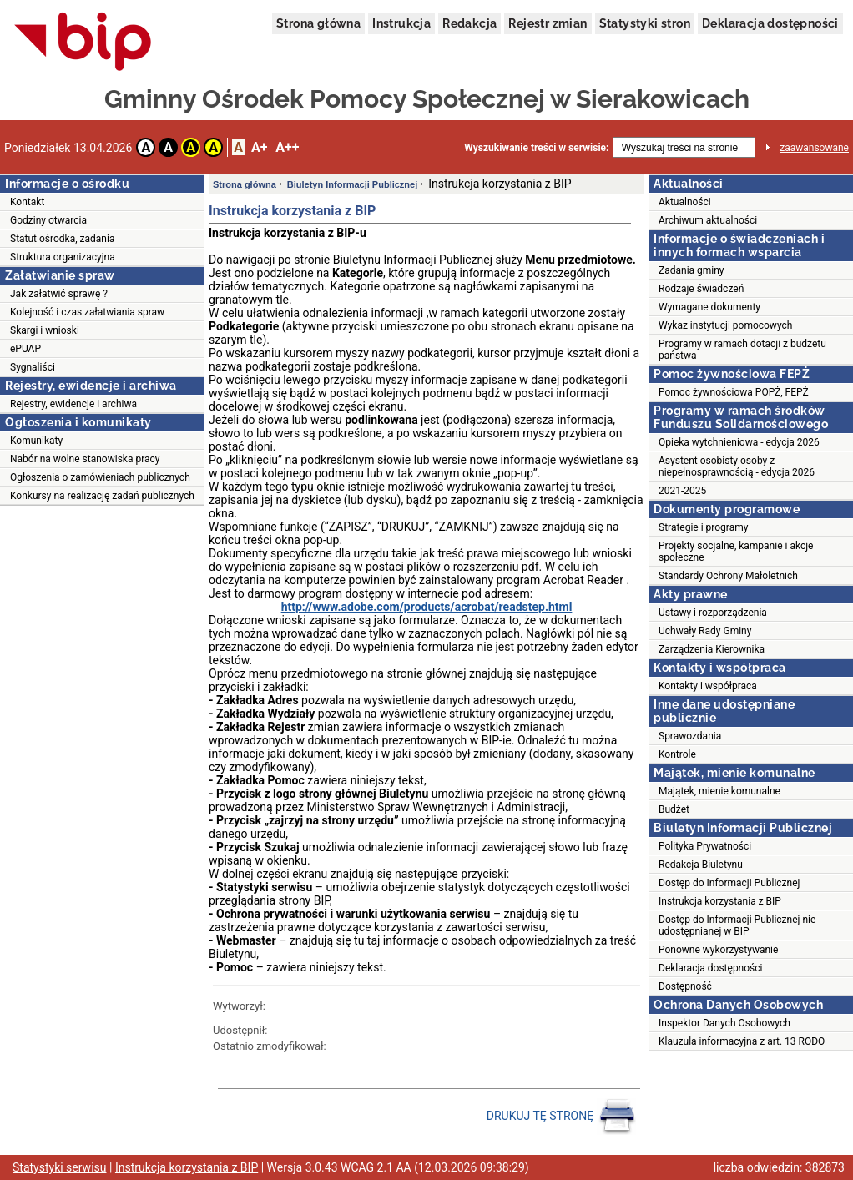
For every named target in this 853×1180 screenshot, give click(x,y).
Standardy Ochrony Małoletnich (728, 576)
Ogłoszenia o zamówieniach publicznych (100, 477)
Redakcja (469, 23)
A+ (259, 147)
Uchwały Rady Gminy (705, 631)
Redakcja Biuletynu (701, 864)
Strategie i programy (703, 527)
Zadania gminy (691, 270)
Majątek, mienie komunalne (719, 791)
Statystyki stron (644, 23)
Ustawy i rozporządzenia (713, 612)
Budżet (674, 809)
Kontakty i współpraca (708, 686)
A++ (287, 147)
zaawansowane (814, 148)
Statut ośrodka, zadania (62, 239)
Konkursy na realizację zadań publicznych (102, 496)
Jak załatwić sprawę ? (59, 294)
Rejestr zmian (547, 23)
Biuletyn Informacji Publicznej (352, 184)
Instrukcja (401, 23)
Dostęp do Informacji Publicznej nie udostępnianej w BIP (737, 925)
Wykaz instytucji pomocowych (725, 325)
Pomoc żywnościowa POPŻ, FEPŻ (734, 392)
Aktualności (685, 202)
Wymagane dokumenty (709, 307)
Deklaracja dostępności (770, 23)
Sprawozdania (690, 736)
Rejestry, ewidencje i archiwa (73, 404)
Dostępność (685, 986)
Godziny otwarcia (48, 220)
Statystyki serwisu (60, 1167)
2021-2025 (682, 491)
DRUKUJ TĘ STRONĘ (561, 1116)
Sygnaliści (32, 367)
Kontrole (677, 754)
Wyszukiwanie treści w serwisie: (536, 148)
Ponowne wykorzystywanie (718, 950)
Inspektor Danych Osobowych (724, 1023)
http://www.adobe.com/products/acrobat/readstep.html (427, 606)
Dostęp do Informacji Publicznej (729, 883)
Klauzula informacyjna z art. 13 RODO (742, 1041)
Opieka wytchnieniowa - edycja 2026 (739, 442)
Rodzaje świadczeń (701, 289)
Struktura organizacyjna (62, 257)
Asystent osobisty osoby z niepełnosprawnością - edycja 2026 (737, 466)
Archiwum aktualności (708, 220)
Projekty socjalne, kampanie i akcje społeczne (736, 551)
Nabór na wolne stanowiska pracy (84, 459)
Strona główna (318, 23)
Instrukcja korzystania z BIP (720, 901)
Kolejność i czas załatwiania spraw (87, 312)
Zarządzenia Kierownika (712, 649)
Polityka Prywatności (705, 846)
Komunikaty (36, 440)
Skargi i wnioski (44, 330)
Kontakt (27, 202)
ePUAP (25, 349)
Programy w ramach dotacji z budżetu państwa (742, 349)
